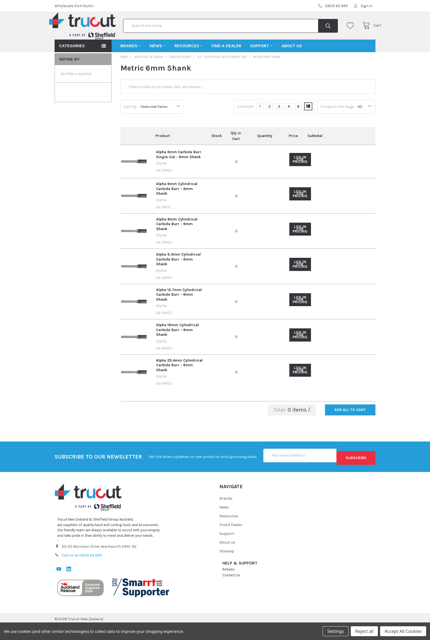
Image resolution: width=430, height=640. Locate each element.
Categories (72, 63)
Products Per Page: (338, 124)
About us (291, 63)
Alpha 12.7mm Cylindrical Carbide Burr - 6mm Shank (179, 312)
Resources (188, 63)
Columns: (245, 124)
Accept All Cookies (403, 631)
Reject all (364, 631)
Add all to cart (350, 427)
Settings (335, 631)
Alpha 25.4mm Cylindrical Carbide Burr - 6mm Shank (179, 383)
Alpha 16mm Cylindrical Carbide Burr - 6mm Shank (177, 347)
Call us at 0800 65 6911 (82, 570)
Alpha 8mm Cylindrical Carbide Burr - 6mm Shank (176, 241)
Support (261, 63)
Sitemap (226, 566)
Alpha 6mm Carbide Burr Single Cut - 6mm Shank (178, 172)
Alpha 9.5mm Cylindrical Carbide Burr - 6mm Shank (178, 277)
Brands (130, 63)
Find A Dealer (226, 63)
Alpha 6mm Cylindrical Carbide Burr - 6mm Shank (176, 206)
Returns (228, 584)
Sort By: (130, 124)
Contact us (231, 590)
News (158, 63)
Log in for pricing (300, 177)
